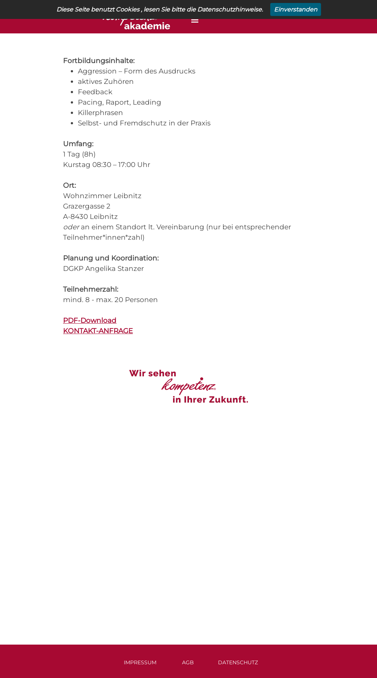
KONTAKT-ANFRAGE (98, 331)
